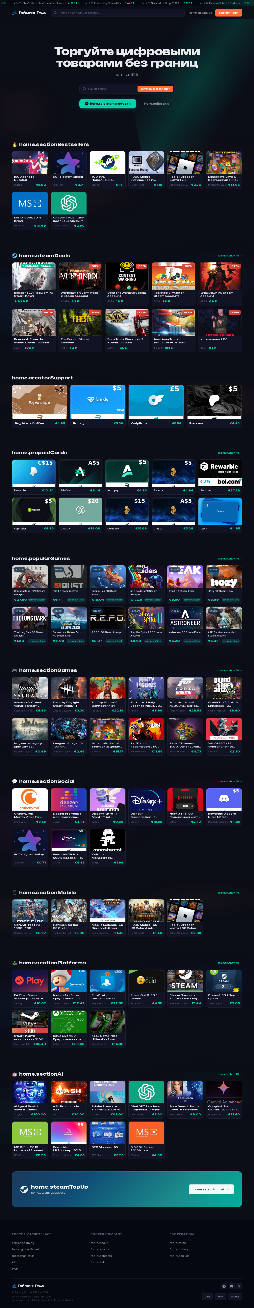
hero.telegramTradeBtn (108, 103)
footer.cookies (180, 1255)
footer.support (101, 1249)
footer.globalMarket (25, 1249)
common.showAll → (229, 255)
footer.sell (98, 1262)
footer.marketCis (23, 1255)
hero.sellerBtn (156, 103)
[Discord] (232, 1286)
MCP (15, 1268)
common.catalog (200, 12)
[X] (239, 1286)
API (14, 1262)
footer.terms (178, 1243)
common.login (229, 12)
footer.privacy (179, 1249)
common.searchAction (155, 88)
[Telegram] (224, 1286)
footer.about (99, 1243)
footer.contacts (101, 1255)
